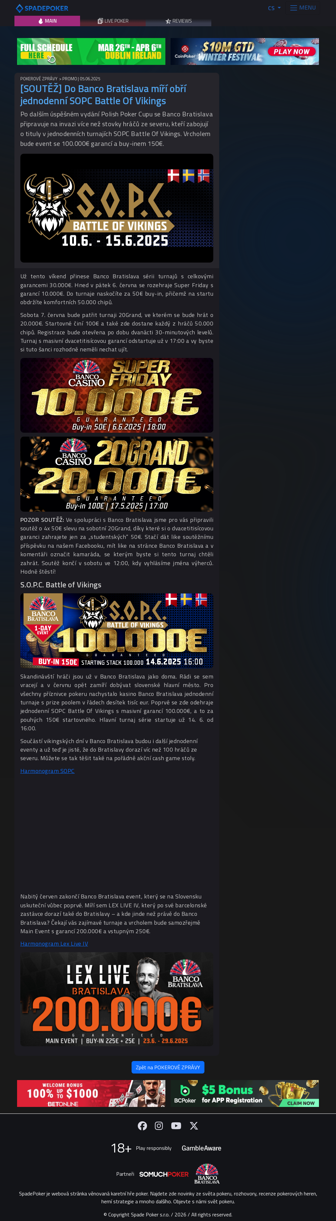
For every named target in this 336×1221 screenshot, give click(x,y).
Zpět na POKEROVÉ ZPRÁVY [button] (168, 1067)
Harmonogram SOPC (47, 770)
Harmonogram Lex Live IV (54, 943)
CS (272, 8)
